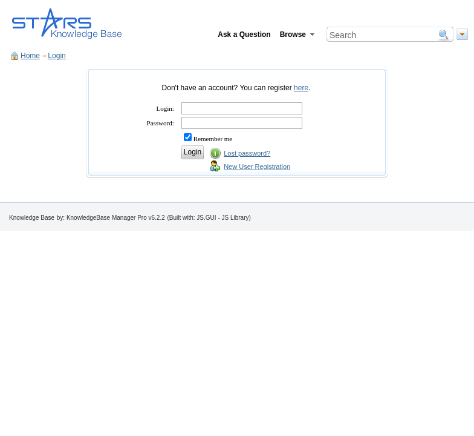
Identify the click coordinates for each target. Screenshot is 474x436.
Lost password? (247, 153)
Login (56, 55)
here (301, 88)
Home (30, 55)
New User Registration (257, 166)
